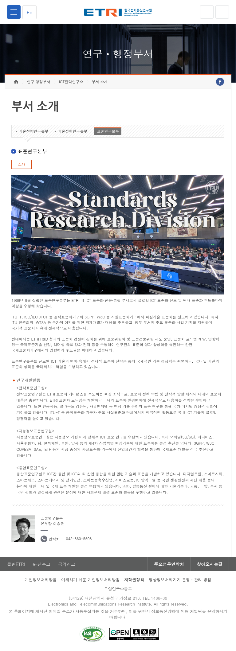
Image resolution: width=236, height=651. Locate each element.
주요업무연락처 (169, 564)
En (29, 12)
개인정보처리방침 (41, 580)
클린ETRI (16, 564)
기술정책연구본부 (72, 131)
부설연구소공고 (118, 588)
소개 (21, 164)
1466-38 (159, 598)
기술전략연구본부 (33, 131)
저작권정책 (134, 580)
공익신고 (66, 564)
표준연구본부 (108, 131)
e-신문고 (41, 564)
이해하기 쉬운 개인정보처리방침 (90, 580)
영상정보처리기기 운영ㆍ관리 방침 (180, 580)
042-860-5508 (79, 538)
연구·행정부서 (38, 81)
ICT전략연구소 (71, 81)
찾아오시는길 (209, 564)
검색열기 (222, 12)
